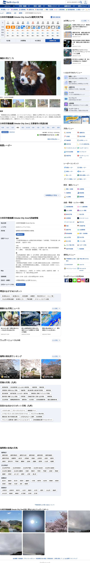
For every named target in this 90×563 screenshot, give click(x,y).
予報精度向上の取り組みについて (44, 534)
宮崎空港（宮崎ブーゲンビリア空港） (41, 422)
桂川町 (45, 509)
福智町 (26, 513)
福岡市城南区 (48, 484)
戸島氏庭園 (29, 328)
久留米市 (11, 519)
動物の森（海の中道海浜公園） (10, 445)
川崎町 (10, 513)
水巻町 (50, 500)
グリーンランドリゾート (19, 439)
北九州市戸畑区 (27, 497)
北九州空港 (5, 428)
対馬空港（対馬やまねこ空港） (10, 419)
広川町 (35, 522)
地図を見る (20, 263)
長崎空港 (49, 425)
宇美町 (17, 490)
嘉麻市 (27, 509)
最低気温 (12, 132)
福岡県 (20, 13)
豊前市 (33, 500)
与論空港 (23, 419)
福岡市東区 (5, 484)
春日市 (20, 487)
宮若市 (21, 509)
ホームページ (20, 313)
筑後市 (29, 519)
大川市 (35, 519)
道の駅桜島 (39, 445)
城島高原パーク (32, 439)
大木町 (29, 522)
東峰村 (17, 522)
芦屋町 (44, 500)
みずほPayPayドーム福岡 (27, 445)
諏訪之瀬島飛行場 (52, 428)
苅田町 (10, 503)
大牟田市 (4, 519)
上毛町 (28, 503)
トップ (1, 13)
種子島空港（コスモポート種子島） (19, 422)
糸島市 (4, 490)
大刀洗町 (23, 522)
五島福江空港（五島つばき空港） (36, 425)
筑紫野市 (14, 487)
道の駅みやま (16, 325)
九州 (15, 13)
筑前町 (11, 522)
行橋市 (27, 500)
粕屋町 (52, 490)
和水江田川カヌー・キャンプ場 (45, 325)
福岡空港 (24, 428)
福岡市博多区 (13, 484)
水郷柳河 (32, 325)
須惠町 (34, 490)
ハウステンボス (6, 439)
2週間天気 (8, 13)
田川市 (15, 509)
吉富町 (22, 503)
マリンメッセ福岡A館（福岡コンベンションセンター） (16, 449)
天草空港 (23, 425)
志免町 (28, 490)
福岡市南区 (32, 484)
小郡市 (41, 519)
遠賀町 (4, 503)
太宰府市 (39, 487)
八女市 (24, 519)
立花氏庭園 (25, 325)
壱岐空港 (41, 416)
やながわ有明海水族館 (8, 328)
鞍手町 (39, 509)
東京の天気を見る (54, 168)
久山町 (46, 490)
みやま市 (4, 522)
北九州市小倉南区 (49, 497)
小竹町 (33, 509)
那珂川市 (10, 490)
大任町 (15, 513)
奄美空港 (34, 416)
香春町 (51, 509)
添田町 (57, 509)
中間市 (39, 500)
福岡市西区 (40, 484)
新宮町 (40, 490)
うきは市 (48, 519)
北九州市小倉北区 (38, 497)
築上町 (34, 503)
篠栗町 (22, 490)
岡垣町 (56, 500)
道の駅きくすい (20, 328)
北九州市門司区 (6, 497)
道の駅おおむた (6, 325)
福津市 (52, 487)
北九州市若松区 (17, 497)
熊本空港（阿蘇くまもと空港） (10, 425)
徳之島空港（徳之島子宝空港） (36, 419)
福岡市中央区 (23, 484)
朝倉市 (54, 519)
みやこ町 (16, 503)
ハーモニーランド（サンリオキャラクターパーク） (15, 442)
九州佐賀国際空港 (40, 428)
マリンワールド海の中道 (37, 442)
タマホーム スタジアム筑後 (42, 328)
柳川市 (18, 519)
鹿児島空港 (5, 416)
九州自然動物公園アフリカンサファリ (42, 449)
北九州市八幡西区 (18, 500)
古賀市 (46, 487)
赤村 (21, 513)
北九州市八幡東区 (6, 500)
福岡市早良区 (5, 487)
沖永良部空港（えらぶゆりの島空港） (20, 416)
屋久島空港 (5, 422)
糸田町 (4, 513)
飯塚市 (10, 509)
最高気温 (5, 132)
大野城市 (26, 487)
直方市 (4, 509)
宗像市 (33, 487)
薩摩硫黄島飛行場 (15, 428)
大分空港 (31, 428)
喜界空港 (48, 419)
